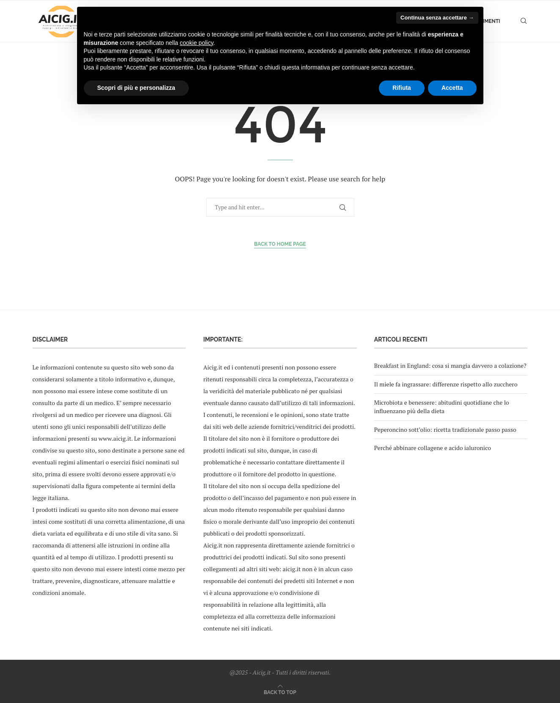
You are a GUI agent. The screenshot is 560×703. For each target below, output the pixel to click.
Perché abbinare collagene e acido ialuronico (432, 448)
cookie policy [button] (196, 42)
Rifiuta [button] (401, 87)
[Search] (523, 21)
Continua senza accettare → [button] (437, 17)
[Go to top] (280, 692)
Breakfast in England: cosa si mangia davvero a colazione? (450, 365)
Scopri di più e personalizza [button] (136, 87)
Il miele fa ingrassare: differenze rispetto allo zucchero (446, 384)
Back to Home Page (280, 244)
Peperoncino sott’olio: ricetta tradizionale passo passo (445, 429)
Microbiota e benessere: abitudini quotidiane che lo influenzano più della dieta (441, 406)
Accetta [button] (452, 87)
